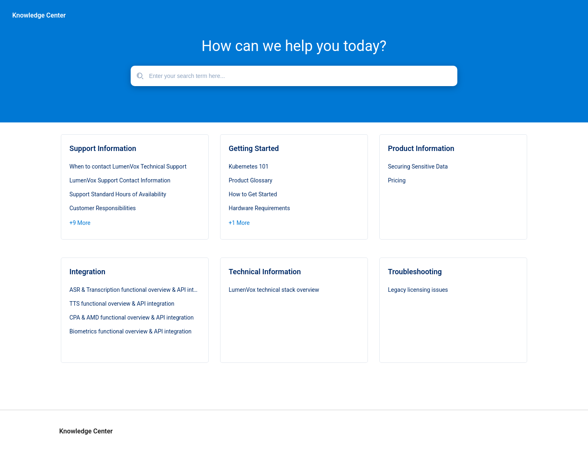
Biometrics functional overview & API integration (130, 331)
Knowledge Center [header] (39, 15)
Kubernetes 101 (249, 166)
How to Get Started (253, 194)
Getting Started (254, 148)
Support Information (102, 148)
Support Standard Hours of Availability (117, 194)
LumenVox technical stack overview (274, 289)
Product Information (421, 148)
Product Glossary (250, 180)
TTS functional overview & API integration (121, 303)
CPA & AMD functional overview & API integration (131, 317)
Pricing (396, 180)
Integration (87, 271)
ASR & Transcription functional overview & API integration (134, 289)
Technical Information (265, 271)
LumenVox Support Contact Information (119, 180)
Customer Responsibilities (102, 208)
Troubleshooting (415, 271)
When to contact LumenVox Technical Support (128, 166)
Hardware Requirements (259, 208)
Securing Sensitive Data (418, 166)
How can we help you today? (293, 46)
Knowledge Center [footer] (86, 431)
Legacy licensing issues (418, 289)
